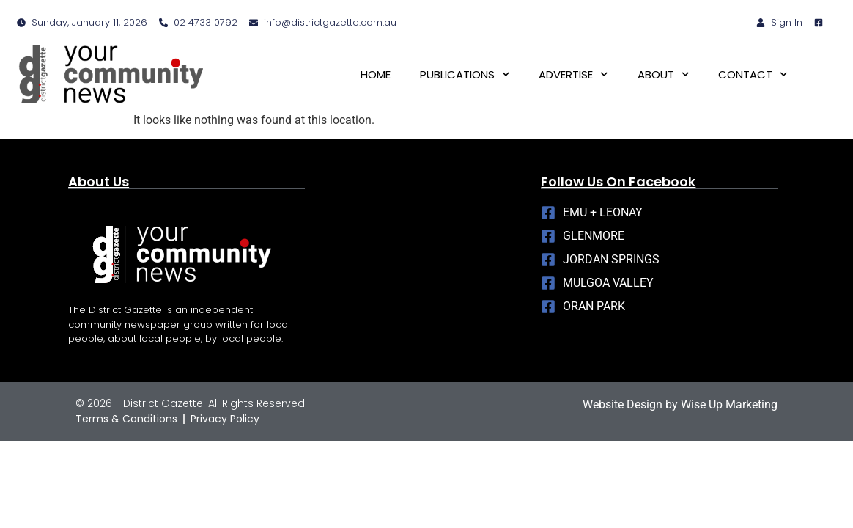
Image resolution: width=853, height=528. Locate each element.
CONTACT (753, 74)
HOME (376, 74)
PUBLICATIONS (465, 74)
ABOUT (664, 74)
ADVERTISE (573, 74)
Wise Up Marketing (729, 404)
